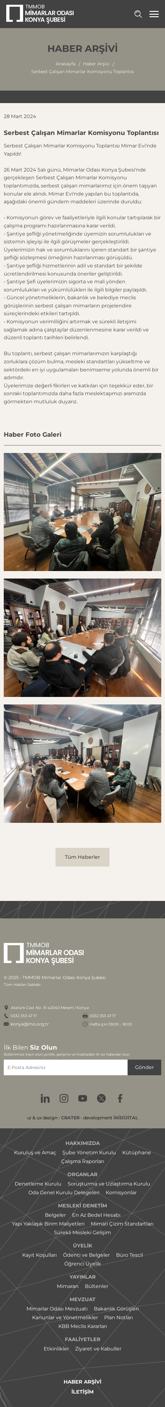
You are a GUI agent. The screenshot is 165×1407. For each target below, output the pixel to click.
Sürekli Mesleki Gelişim (82, 1232)
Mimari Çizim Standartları (122, 1224)
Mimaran (68, 1286)
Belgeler (55, 1215)
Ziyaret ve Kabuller (98, 1349)
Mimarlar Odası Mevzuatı (57, 1309)
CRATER (70, 1118)
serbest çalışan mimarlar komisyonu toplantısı (82, 71)
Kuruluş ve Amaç (35, 1153)
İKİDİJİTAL (126, 1118)
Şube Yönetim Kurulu (89, 1153)
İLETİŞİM (82, 1392)
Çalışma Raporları (82, 1161)
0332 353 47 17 (24, 1015)
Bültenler (96, 1286)
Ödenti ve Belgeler (86, 1255)
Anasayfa (65, 64)
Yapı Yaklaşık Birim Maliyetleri (48, 1224)
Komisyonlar (121, 1193)
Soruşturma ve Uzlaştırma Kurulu (109, 1184)
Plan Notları (118, 1317)
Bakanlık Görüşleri (116, 1309)
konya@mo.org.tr (30, 1024)
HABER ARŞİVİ (82, 1382)
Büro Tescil (129, 1255)
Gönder (144, 1067)
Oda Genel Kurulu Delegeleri (63, 1193)
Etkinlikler (56, 1349)
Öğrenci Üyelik (82, 1264)
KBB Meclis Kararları (82, 1326)
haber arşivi (96, 64)
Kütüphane (136, 1153)
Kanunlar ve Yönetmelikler (65, 1317)
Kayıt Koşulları (39, 1255)
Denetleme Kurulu (38, 1184)
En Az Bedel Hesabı (96, 1215)
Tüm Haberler (82, 857)
